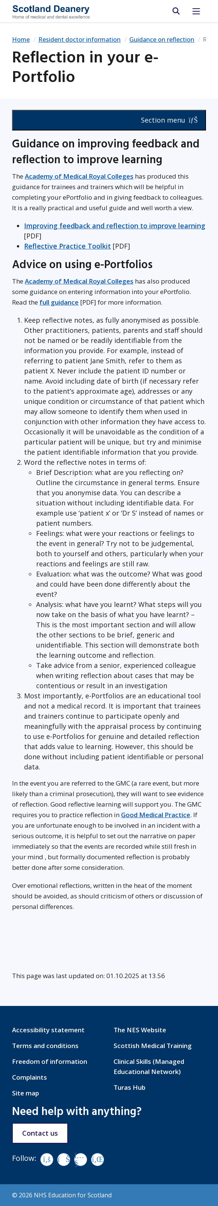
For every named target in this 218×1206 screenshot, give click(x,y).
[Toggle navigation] (196, 11)
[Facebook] (46, 1159)
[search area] (175, 11)
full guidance (59, 302)
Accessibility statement (48, 1029)
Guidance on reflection (161, 39)
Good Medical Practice (155, 814)
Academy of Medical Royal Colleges (79, 176)
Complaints (29, 1077)
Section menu (169, 119)
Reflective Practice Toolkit (67, 245)
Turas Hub (129, 1087)
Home (21, 39)
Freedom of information (49, 1061)
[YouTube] (80, 1159)
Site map (25, 1093)
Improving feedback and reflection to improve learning (114, 225)
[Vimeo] (63, 1159)
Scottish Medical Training (153, 1045)
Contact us (40, 1133)
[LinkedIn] (97, 1159)
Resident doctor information (79, 39)
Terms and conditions (45, 1045)
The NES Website (140, 1029)
